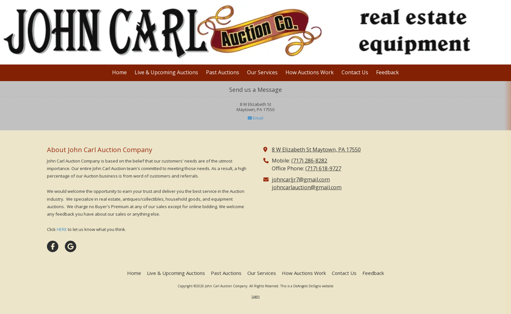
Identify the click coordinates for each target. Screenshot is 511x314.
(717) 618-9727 (323, 168)
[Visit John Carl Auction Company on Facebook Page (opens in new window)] (52, 246)
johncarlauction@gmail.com (307, 187)
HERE (62, 229)
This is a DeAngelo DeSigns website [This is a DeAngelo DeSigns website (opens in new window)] (306, 286)
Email (255, 118)
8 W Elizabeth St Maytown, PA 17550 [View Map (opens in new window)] (316, 149)
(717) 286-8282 (309, 160)
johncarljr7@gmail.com (301, 179)
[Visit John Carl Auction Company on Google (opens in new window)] (70, 246)
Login (256, 296)
